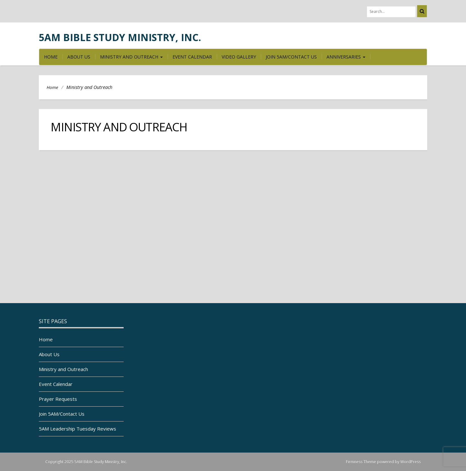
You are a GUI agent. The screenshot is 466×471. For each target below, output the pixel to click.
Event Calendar (192, 57)
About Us (78, 57)
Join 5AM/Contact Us (291, 57)
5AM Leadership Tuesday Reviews (77, 428)
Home (51, 57)
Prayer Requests (58, 399)
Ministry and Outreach (131, 57)
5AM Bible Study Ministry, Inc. (120, 37)
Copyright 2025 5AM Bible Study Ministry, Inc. (86, 462)
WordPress (410, 462)
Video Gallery (239, 57)
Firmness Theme (361, 462)
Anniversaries (346, 57)
